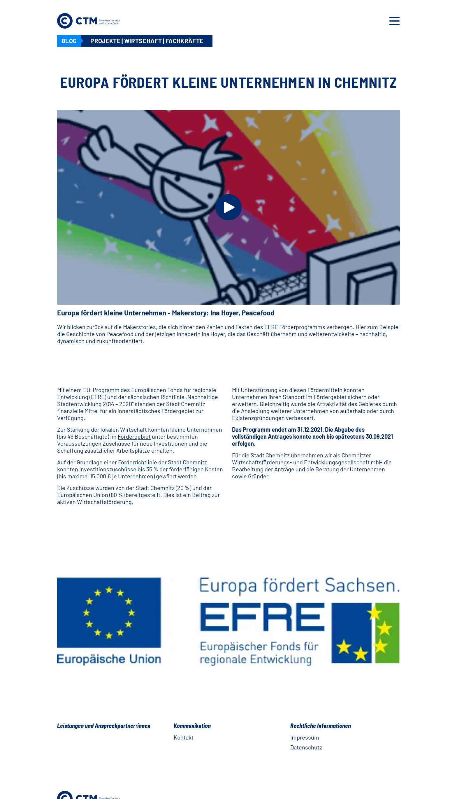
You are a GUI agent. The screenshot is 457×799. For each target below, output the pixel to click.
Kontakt (184, 737)
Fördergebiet (134, 436)
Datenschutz (306, 747)
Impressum (304, 737)
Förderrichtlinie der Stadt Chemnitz (162, 462)
